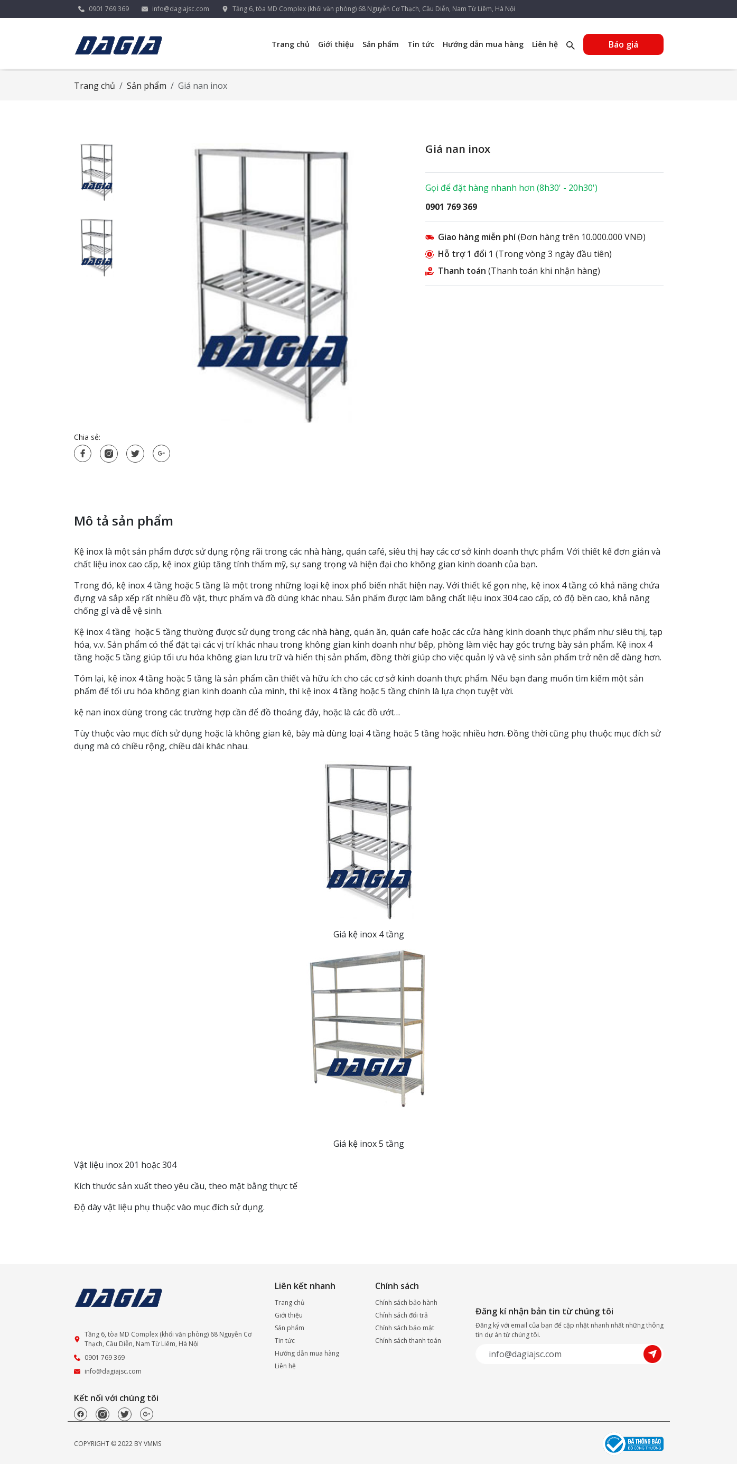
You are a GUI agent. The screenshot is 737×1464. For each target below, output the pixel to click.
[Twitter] (125, 1414)
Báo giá (623, 44)
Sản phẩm (380, 44)
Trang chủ (291, 44)
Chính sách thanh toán (408, 1340)
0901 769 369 (109, 8)
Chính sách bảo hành (406, 1302)
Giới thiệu (336, 44)
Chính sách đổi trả (401, 1315)
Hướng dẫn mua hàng (483, 44)
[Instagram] (102, 1414)
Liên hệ (545, 44)
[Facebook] (80, 1414)
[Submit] (653, 1353)
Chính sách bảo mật (404, 1327)
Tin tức (420, 44)
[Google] (146, 1414)
